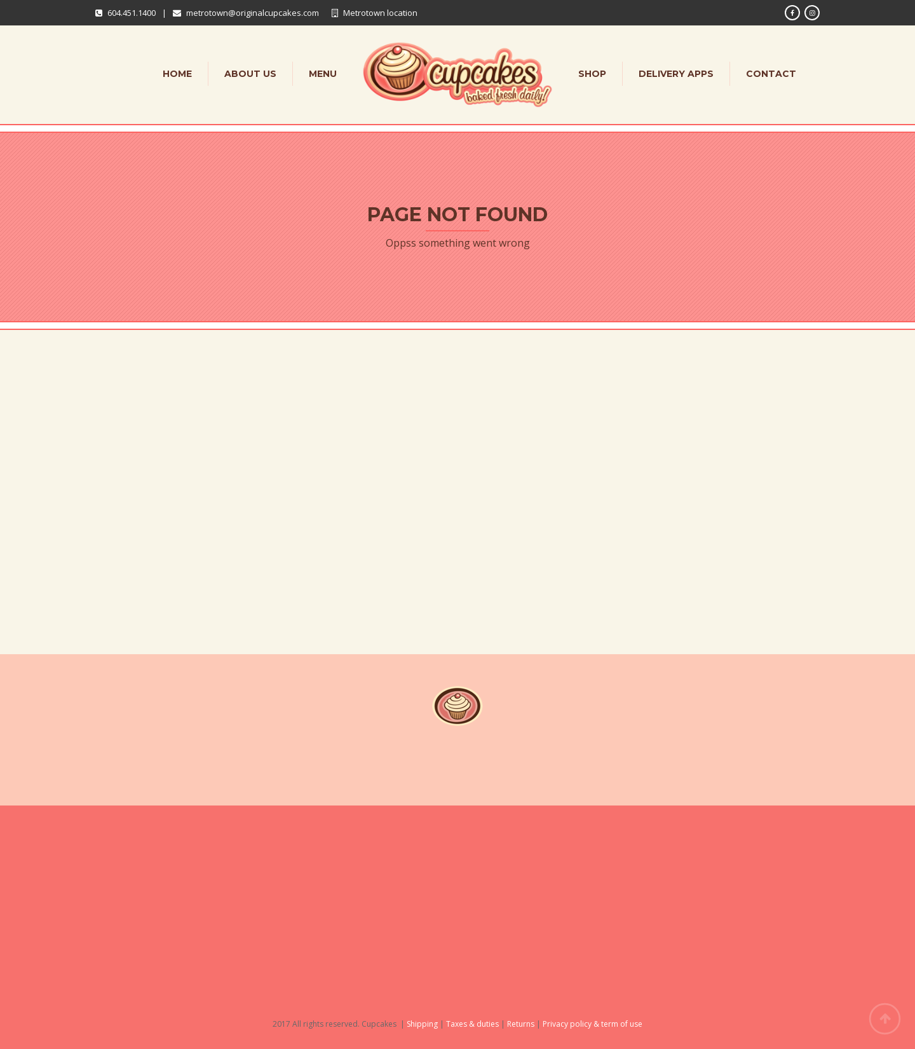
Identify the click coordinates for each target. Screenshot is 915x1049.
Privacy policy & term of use (592, 1023)
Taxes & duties (472, 1023)
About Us (250, 73)
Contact (771, 73)
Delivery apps (676, 73)
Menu (323, 73)
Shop (592, 73)
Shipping (422, 1023)
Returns (520, 1023)
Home (177, 73)
